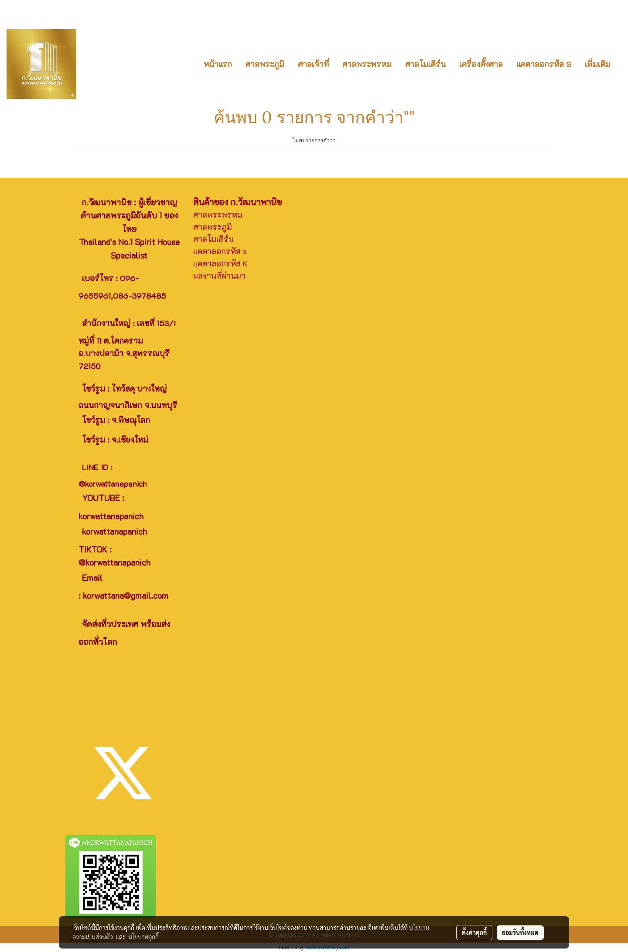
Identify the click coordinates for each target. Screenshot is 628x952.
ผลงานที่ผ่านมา (219, 275)
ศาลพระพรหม (367, 64)
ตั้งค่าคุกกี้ (474, 932)
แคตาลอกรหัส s (220, 251)
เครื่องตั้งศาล (481, 64)
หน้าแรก (218, 64)
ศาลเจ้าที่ (313, 64)
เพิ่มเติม (598, 64)
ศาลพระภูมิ (265, 64)
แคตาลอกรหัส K (220, 263)
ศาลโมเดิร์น (425, 64)
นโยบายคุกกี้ (143, 937)
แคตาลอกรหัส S (543, 64)
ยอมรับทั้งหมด (520, 932)
